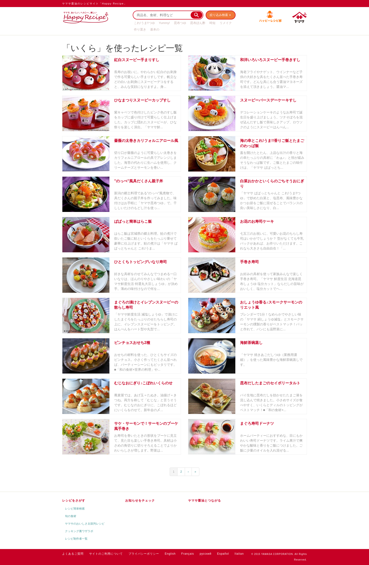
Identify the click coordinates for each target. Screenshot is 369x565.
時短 (212, 23)
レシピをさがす (73, 500)
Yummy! (164, 23)
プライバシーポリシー (143, 553)
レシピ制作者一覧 (76, 538)
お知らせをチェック (140, 500)
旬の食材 (70, 516)
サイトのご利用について (106, 553)
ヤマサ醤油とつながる (204, 500)
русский (205, 553)
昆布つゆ (180, 23)
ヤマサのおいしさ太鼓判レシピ (84, 523)
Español (223, 553)
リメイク (226, 23)
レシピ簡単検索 (75, 508)
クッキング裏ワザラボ (79, 531)
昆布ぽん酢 (197, 23)
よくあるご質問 (73, 553)
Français (187, 553)
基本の (154, 29)
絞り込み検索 (219, 15)
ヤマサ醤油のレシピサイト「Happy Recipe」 (94, 3)
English (170, 553)
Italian (239, 553)
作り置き (140, 29)
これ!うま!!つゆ (144, 23)
